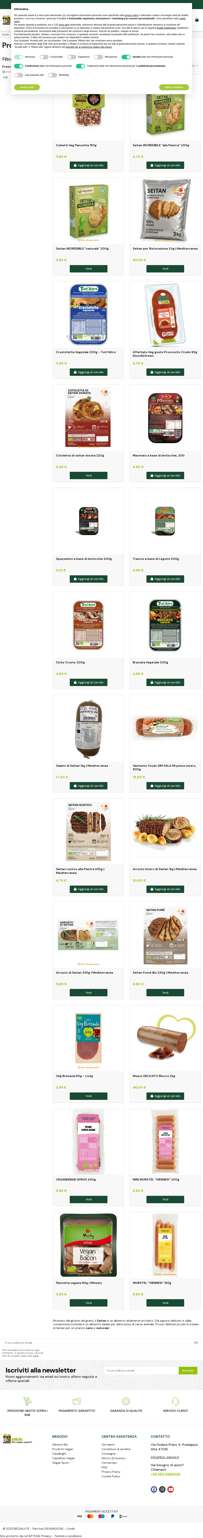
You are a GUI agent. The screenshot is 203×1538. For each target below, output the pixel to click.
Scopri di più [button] (27, 87)
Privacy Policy (111, 1472)
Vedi (89, 269)
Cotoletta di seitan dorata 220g (80, 455)
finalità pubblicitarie (166, 28)
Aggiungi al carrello (88, 165)
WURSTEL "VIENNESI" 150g (152, 1283)
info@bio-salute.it (165, 1457)
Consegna (109, 1454)
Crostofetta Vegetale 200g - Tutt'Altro (86, 352)
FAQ (104, 1467)
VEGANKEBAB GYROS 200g (76, 1179)
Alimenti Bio (60, 1445)
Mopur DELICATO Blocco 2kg (154, 1076)
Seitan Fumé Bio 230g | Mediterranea (160, 973)
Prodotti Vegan (62, 1449)
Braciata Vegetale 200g (150, 662)
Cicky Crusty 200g (70, 662)
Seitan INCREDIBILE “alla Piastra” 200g (161, 145)
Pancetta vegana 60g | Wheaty (79, 1283)
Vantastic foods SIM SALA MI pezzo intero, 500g (164, 767)
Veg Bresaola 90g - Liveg (74, 1076)
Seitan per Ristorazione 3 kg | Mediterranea (165, 249)
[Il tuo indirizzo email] (97, 1343)
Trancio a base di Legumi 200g (156, 559)
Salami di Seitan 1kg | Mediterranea (82, 766)
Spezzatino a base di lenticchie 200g (84, 559)
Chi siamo (108, 1445)
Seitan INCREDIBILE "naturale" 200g (82, 249)
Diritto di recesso (114, 1458)
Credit (70, 1529)
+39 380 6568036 (165, 1474)
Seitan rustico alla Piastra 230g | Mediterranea (80, 871)
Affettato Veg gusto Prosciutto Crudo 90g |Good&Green (165, 354)
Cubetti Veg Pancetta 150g (76, 145)
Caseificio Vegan (63, 1458)
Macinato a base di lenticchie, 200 (159, 455)
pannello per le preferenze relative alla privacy (89, 47)
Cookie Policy (111, 1476)
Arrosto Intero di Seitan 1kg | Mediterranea (165, 869)
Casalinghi (59, 1454)
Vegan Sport (61, 1463)
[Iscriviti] (196, 1343)
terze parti (64, 24)
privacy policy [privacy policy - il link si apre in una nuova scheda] (131, 15)
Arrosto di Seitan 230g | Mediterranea (84, 973)
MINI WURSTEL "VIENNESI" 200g (156, 1179)
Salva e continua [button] (174, 87)
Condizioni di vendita (116, 1449)
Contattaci (109, 1463)
